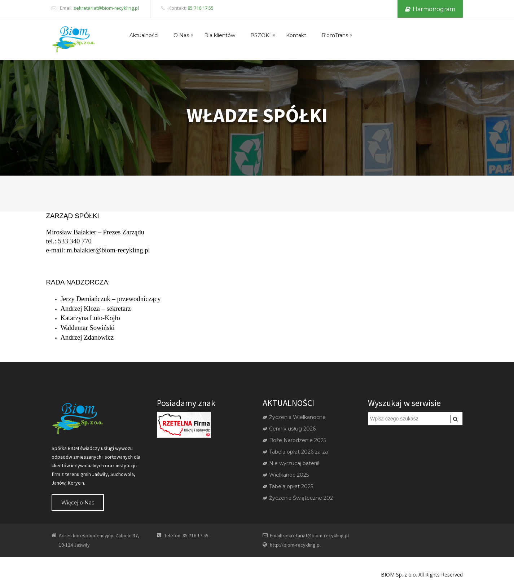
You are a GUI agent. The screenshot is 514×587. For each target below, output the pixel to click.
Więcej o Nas (77, 502)
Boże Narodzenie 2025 (294, 440)
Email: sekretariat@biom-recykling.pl (309, 535)
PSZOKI (260, 35)
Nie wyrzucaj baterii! (291, 463)
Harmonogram (430, 9)
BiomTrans (334, 35)
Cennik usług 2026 (289, 428)
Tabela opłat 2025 (288, 486)
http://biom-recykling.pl (295, 545)
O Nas (181, 35)
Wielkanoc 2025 (286, 475)
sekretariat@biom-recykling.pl (106, 8)
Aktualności (143, 35)
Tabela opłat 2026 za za (295, 452)
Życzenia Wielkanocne (294, 417)
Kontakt (296, 35)
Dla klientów (219, 35)
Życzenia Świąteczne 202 (298, 498)
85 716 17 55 (201, 8)
